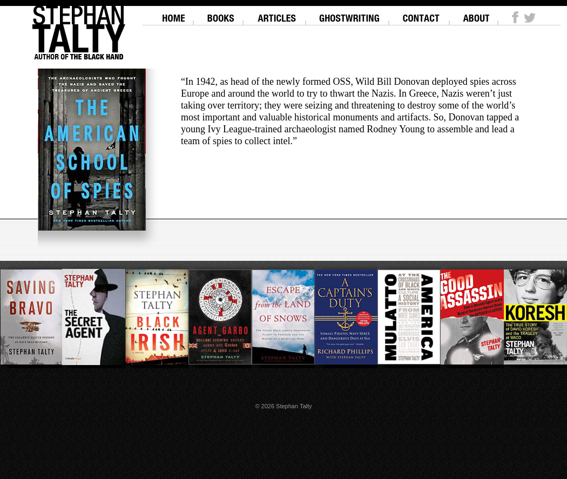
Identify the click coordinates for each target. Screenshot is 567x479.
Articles (276, 14)
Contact (421, 14)
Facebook (515, 17)
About (476, 14)
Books (220, 14)
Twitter (530, 17)
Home (174, 14)
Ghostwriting (349, 14)
